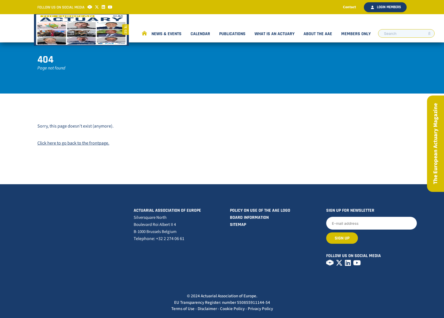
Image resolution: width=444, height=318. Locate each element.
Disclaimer (207, 309)
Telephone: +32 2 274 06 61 (159, 239)
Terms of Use (183, 309)
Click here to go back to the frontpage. (73, 143)
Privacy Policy (260, 309)
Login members (386, 7)
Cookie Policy (232, 309)
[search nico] (406, 33)
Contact (349, 7)
